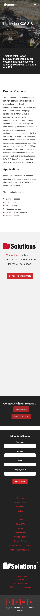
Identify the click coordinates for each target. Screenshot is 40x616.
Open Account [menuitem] (20, 532)
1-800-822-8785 (20, 583)
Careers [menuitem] (20, 520)
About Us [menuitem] (20, 498)
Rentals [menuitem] (20, 511)
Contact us (12, 255)
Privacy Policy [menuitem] (20, 541)
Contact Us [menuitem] (20, 524)
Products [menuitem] (20, 507)
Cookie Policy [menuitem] (20, 537)
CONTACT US (25, 409)
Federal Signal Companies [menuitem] (20, 545)
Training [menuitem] (20, 528)
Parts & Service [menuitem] (20, 502)
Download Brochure (20, 276)
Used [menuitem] (20, 515)
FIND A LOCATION (25, 417)
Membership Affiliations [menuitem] (20, 550)
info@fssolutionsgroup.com (20, 587)
